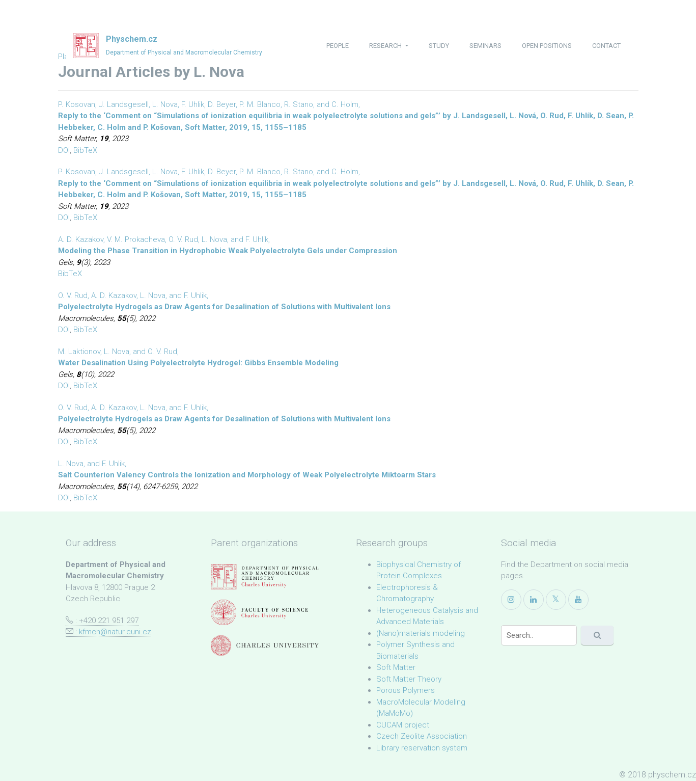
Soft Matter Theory (408, 679)
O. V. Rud (183, 239)
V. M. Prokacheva (136, 239)
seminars (485, 45)
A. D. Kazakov (80, 239)
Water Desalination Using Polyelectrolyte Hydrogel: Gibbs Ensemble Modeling (198, 362)
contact (606, 45)
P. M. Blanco (260, 104)
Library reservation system (421, 747)
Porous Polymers (405, 690)
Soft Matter (395, 667)
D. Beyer (222, 104)
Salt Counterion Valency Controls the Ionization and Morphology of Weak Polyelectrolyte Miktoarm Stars (247, 474)
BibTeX (85, 150)
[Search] (539, 635)
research (386, 45)
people (337, 45)
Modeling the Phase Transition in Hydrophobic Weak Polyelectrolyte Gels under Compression (227, 250)
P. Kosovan (76, 104)
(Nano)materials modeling (420, 633)
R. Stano (298, 104)
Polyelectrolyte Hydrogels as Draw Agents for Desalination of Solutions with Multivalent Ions (224, 306)
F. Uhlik (192, 104)
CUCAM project (402, 725)
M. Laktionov (79, 351)
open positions (547, 45)
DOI (64, 150)
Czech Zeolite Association (421, 736)
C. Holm (344, 104)
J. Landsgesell (124, 104)
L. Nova (165, 104)
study (439, 45)
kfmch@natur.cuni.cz (115, 631)
